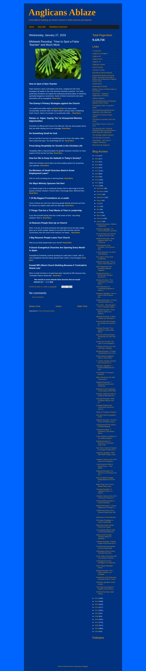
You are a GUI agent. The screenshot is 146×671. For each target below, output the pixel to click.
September (101, 197)
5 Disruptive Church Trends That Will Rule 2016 (105, 552)
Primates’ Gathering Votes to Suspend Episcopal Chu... (106, 394)
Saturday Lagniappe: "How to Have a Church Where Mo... (106, 295)
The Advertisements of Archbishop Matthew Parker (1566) (104, 102)
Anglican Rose (97, 59)
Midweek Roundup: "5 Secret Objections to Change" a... (106, 506)
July (98, 203)
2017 (97, 183)
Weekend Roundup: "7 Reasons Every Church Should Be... (105, 384)
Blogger (85, 666)
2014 (97, 601)
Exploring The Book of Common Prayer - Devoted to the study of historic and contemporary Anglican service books (104, 78)
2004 (97, 631)
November (100, 191)
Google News (97, 84)
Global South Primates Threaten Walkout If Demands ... (104, 536)
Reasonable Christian (99, 86)
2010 (97, 613)
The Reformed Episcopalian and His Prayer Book (105, 547)
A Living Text (96, 51)
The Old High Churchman (101, 138)
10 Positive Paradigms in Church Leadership (104, 521)
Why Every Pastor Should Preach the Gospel (105, 526)
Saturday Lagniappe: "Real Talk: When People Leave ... (105, 454)
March (99, 215)
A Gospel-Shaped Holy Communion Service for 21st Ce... (105, 407)
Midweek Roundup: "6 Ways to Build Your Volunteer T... (106, 317)
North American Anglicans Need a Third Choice (105, 357)
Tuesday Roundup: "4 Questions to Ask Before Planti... (105, 431)
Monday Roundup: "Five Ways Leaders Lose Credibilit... (104, 572)
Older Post (82, 306)
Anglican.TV (96, 62)
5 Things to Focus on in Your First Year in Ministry (106, 347)
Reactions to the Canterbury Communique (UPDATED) (106, 390)
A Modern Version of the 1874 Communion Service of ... (106, 497)
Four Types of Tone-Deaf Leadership (104, 258)
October (100, 194)
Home (31, 27)
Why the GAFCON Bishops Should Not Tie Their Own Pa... (106, 336)
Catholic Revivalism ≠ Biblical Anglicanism (106, 225)
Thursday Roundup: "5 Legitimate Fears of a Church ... (104, 491)
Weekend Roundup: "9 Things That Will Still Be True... (106, 301)
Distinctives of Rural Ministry (106, 517)
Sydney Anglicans (98, 98)
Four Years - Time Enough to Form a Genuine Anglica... (106, 306)
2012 (97, 607)
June (98, 206)
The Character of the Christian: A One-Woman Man (105, 247)
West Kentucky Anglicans (101, 145)
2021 (97, 171)
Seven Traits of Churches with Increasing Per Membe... (106, 557)
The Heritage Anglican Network (103, 135)
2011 (97, 610)
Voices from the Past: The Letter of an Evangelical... (105, 342)
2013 (97, 604)
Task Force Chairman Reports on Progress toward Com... (106, 449)
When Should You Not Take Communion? (105, 378)
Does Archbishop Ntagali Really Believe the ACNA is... (105, 479)
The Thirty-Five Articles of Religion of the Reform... (105, 588)
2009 (97, 616)
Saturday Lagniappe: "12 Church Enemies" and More (106, 230)
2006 (97, 625)
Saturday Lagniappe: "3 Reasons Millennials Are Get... (105, 367)
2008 (97, 619)
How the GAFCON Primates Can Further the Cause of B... (105, 323)
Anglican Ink (96, 56)
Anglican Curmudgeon (100, 53)
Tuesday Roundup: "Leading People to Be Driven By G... (106, 542)
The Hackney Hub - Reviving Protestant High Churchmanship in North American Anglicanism (104, 130)
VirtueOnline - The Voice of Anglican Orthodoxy (101, 141)
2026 (97, 156)
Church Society (97, 67)
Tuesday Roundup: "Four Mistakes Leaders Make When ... (105, 330)
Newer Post (34, 306)
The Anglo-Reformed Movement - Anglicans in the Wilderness (103, 111)
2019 (97, 177)
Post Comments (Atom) (47, 311)
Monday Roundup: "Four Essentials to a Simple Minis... (104, 281)
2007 (97, 622)
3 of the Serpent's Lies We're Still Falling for (106, 253)
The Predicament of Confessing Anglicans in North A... (105, 288)
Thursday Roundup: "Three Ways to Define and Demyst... (105, 311)
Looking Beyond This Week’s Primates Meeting (106, 425)
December (100, 188)
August (99, 200)
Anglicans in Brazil (98, 64)
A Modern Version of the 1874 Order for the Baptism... (106, 460)
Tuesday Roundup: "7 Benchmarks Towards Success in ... (104, 275)
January (100, 221)
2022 (97, 168)
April (98, 212)
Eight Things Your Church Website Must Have (105, 485)
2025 (97, 159)
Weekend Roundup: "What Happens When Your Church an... (105, 240)
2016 (97, 186)
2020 (97, 174)
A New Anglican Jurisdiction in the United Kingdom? (106, 437)
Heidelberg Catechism (58, 27)
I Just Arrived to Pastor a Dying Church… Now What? (104, 466)
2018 (97, 180)
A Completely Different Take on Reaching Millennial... (105, 531)
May (98, 209)
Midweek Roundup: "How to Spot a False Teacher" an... (106, 262)
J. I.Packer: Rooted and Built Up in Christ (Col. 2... (106, 362)
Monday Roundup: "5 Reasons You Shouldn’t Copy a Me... (105, 443)
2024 (97, 162)
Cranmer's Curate (98, 70)
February (100, 218)
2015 (97, 598)
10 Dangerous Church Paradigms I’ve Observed (105, 562)
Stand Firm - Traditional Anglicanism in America (100, 94)
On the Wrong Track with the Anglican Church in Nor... (106, 235)
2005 (97, 628)
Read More (75, 233)
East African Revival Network (102, 73)
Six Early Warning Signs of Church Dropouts (105, 502)
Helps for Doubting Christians (106, 412)
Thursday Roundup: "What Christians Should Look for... (105, 400)
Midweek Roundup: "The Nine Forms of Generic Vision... (106, 421)
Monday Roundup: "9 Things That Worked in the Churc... (106, 352)
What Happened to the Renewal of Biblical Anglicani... (104, 268)
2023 (97, 165)
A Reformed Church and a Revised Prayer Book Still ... (105, 512)
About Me (42, 27)
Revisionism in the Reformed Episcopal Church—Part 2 (106, 578)
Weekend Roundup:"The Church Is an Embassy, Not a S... (106, 473)
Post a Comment (38, 297)
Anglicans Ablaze (62, 12)
